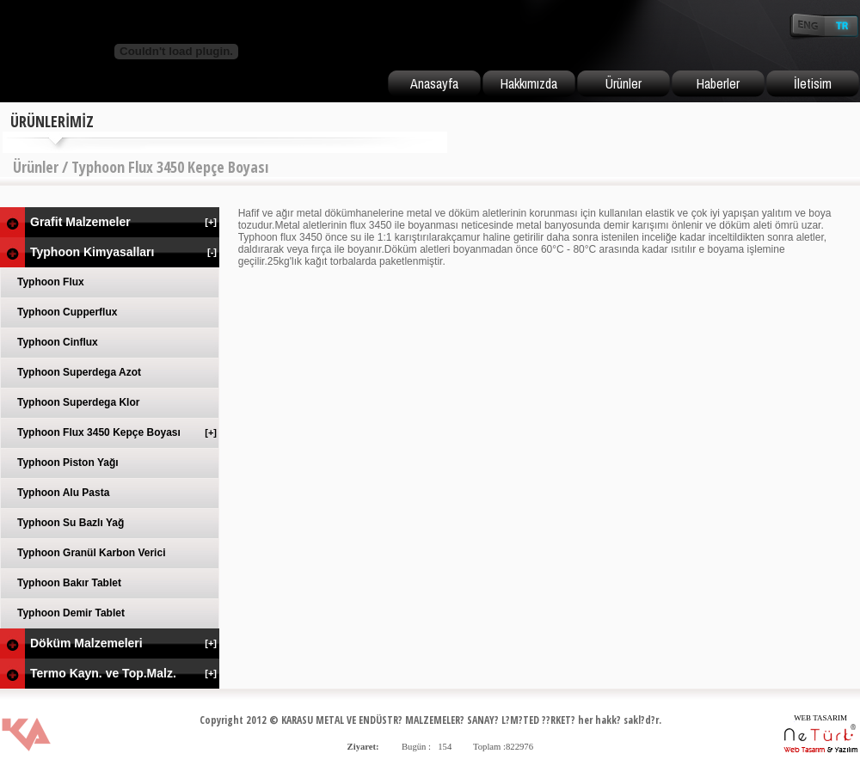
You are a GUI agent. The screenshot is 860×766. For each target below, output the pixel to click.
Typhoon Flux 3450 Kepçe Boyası (118, 432)
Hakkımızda (529, 83)
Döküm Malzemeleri (124, 643)
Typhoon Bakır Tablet (69, 583)
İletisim (813, 83)
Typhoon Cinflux (57, 342)
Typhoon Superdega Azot (79, 372)
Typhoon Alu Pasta (63, 493)
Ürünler (623, 83)
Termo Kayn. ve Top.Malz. (124, 673)
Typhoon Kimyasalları (124, 252)
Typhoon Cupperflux (67, 312)
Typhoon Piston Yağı (68, 463)
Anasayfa (434, 83)
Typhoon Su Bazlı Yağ (70, 523)
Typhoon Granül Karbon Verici (91, 553)
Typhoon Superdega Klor (78, 402)
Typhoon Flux (50, 282)
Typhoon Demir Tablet (71, 613)
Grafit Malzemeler (124, 222)
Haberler (718, 83)
